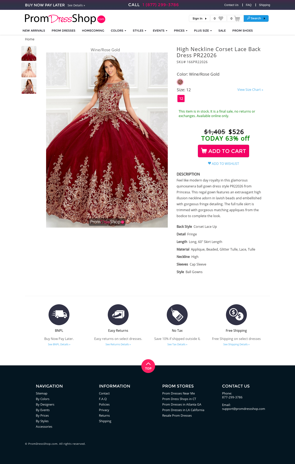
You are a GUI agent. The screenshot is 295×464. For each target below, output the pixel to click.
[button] (256, 18)
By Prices (42, 415)
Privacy (104, 410)
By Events (43, 410)
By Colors (42, 399)
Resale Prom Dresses (177, 415)
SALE (222, 30)
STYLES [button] (139, 30)
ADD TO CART (223, 151)
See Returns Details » (118, 344)
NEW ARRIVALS (34, 30)
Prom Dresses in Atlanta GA (181, 404)
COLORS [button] (118, 30)
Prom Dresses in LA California (183, 410)
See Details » (76, 5)
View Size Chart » (250, 89)
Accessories (44, 426)
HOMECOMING (93, 30)
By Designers (45, 404)
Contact (104, 393)
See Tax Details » (177, 344)
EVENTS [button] (160, 30)
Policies (104, 404)
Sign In (197, 18)
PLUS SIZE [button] (203, 30)
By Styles (42, 421)
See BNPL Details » (59, 344)
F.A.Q (103, 399)
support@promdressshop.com (243, 409)
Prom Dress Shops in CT (179, 399)
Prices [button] (180, 30)
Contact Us (231, 5)
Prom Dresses (63, 30)
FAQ (249, 5)
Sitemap (41, 393)
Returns (104, 415)
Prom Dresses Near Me (178, 393)
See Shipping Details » (236, 344)
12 (181, 98)
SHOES (242, 30)
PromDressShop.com (43, 444)
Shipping (264, 5)
